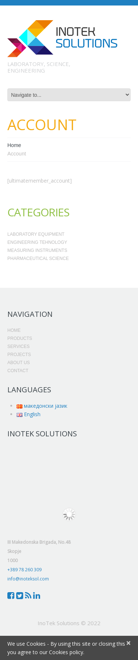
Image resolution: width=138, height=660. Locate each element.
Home (14, 145)
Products (19, 338)
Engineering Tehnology (37, 242)
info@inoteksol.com (28, 579)
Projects (19, 354)
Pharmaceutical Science (38, 258)
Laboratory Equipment (35, 234)
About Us (18, 362)
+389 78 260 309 (24, 569)
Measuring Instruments (37, 250)
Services (18, 346)
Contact (17, 370)
